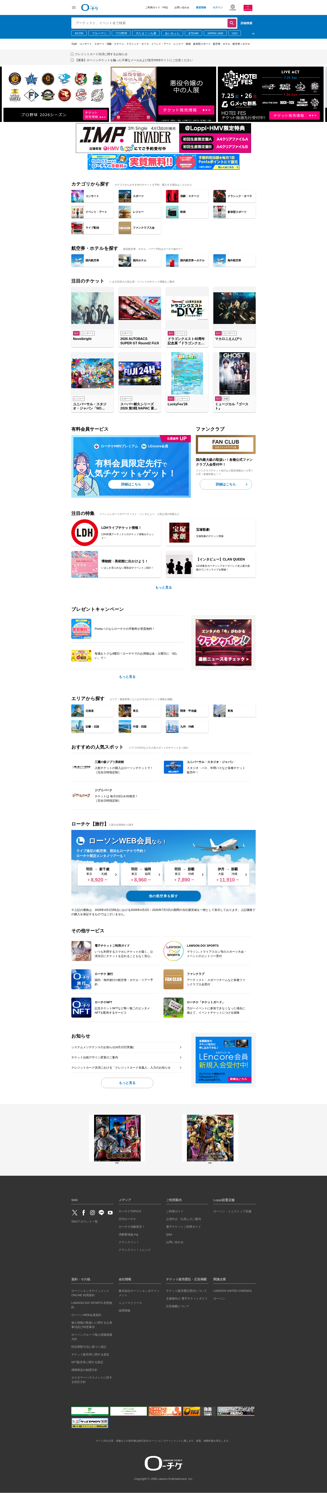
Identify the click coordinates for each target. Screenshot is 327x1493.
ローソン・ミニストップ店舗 (232, 1211)
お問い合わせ (181, 7)
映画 (188, 43)
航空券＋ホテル (241, 43)
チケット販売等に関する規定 (90, 1354)
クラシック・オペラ (137, 43)
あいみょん (172, 33)
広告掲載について (177, 1306)
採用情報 (124, 1310)
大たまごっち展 (146, 33)
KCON (79, 33)
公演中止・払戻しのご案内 (183, 1219)
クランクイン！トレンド (135, 1249)
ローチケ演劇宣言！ (132, 1226)
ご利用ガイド (175, 1211)
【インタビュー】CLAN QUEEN (220, 559)
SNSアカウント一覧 (84, 1221)
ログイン (218, 7)
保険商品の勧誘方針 (84, 1369)
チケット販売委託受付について (186, 1290)
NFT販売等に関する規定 (87, 1362)
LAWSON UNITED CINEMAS (232, 1290)
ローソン (219, 1298)
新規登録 (201, 7)
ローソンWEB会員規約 (86, 1315)
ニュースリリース (130, 1303)
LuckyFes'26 (177, 404)
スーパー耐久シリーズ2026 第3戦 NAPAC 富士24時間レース (138, 406)
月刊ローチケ (127, 1219)
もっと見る (163, 587)
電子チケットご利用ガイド (183, 1226)
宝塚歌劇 (202, 529)
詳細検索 (246, 23)
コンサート (85, 43)
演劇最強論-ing (128, 1234)
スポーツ (99, 43)
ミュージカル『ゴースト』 (231, 406)
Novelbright (82, 339)
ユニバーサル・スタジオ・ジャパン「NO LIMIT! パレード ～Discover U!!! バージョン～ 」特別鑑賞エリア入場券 (92, 406)
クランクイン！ (129, 1242)
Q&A (169, 1234)
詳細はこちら (131, 484)
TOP (74, 44)
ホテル (226, 43)
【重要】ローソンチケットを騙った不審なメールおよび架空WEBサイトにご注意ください (134, 60)
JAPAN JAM (215, 33)
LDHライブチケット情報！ (121, 527)
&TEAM (193, 33)
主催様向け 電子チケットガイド (187, 1298)
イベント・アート (161, 43)
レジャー (179, 43)
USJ (234, 33)
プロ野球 (121, 33)
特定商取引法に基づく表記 (88, 1346)
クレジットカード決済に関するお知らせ (101, 54)
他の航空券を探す (163, 896)
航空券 (216, 43)
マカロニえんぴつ (228, 339)
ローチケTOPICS (130, 1211)
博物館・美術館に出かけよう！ (124, 561)
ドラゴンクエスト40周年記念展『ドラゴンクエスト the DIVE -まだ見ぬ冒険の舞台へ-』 (186, 341)
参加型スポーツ (202, 43)
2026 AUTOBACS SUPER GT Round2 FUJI (139, 341)
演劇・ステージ (115, 43)
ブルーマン (99, 33)
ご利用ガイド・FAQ (156, 7)
